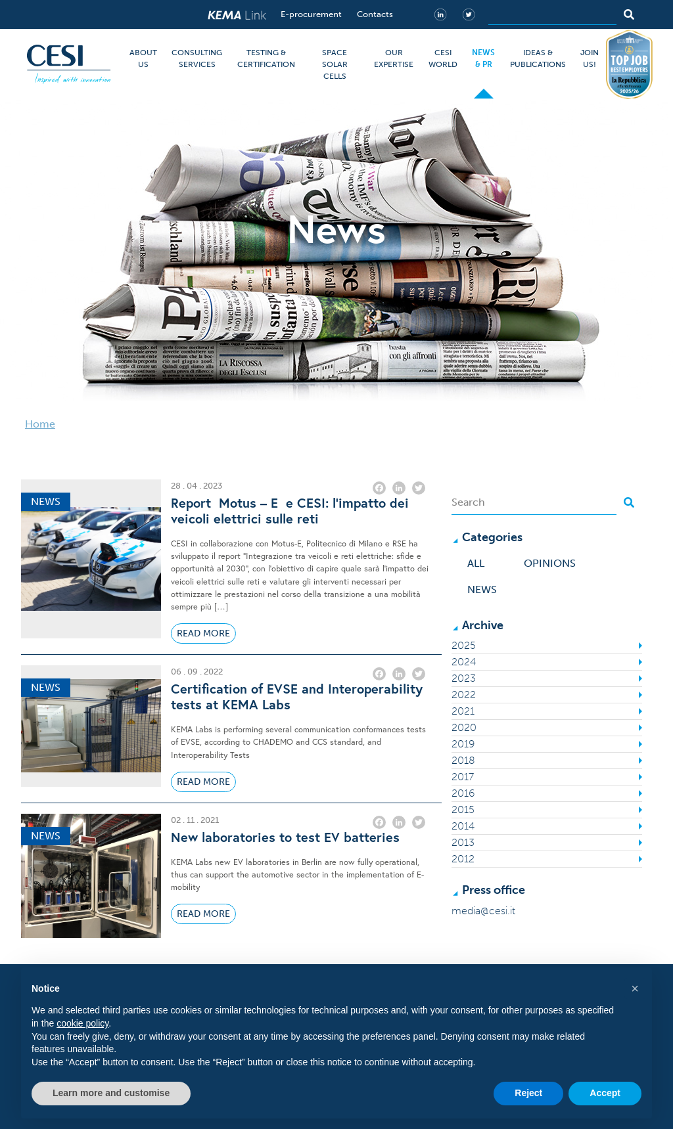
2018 (463, 760)
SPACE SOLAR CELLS (335, 64)
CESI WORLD (443, 58)
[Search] (552, 14)
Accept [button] (605, 1093)
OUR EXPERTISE (393, 58)
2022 (464, 694)
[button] (634, 988)
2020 (464, 727)
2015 (463, 809)
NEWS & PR (483, 58)
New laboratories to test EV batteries (285, 837)
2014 (463, 826)
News (482, 589)
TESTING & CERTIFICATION (266, 58)
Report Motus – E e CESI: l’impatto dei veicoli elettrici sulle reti (290, 511)
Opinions (550, 563)
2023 (464, 678)
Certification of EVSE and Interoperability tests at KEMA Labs (297, 697)
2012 (463, 858)
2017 (463, 776)
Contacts (375, 14)
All (475, 563)
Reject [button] (528, 1093)
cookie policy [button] (82, 1023)
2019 (463, 744)
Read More (203, 633)
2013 (463, 842)
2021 (463, 711)
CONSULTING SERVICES (197, 58)
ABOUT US (143, 58)
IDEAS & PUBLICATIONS (538, 58)
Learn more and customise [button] (111, 1093)
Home (40, 424)
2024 (464, 661)
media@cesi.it (483, 910)
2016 (463, 793)
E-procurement (311, 14)
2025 (464, 645)
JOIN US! (589, 58)
